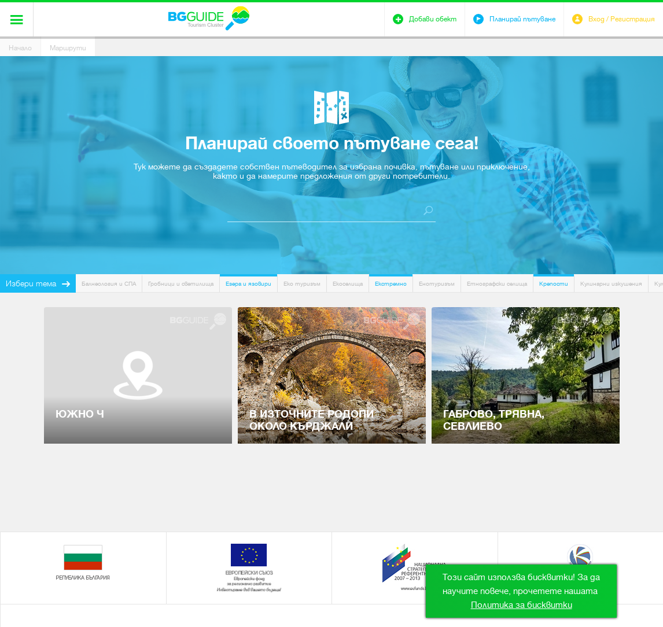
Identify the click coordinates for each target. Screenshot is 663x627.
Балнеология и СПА (109, 284)
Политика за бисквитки (521, 605)
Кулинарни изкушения (611, 284)
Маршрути (68, 48)
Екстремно (391, 284)
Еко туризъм (302, 284)
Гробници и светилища (180, 284)
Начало (20, 48)
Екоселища (348, 284)
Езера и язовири (248, 284)
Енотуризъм (437, 284)
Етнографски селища (497, 284)
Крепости (553, 284)
